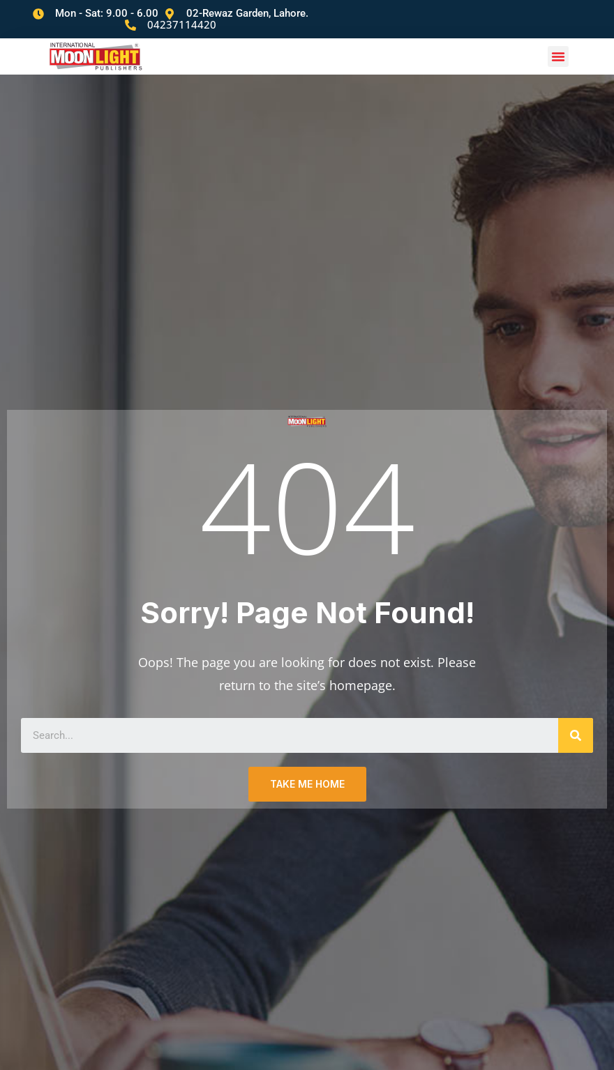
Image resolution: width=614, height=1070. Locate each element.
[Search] (575, 725)
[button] (558, 46)
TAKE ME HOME (307, 774)
